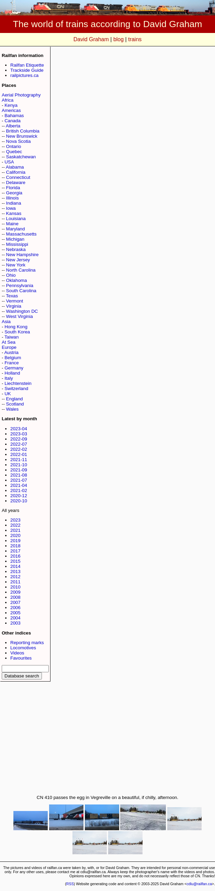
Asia (6, 321)
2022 (15, 525)
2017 (15, 550)
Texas (12, 295)
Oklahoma (16, 280)
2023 (15, 520)
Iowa (11, 208)
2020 (15, 535)
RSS (70, 884)
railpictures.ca (24, 75)
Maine (12, 223)
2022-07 (18, 444)
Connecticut (18, 177)
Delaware (15, 182)
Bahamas (14, 115)
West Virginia (19, 316)
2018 (15, 545)
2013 (15, 571)
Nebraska (16, 249)
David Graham (91, 39)
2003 (15, 623)
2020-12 (18, 495)
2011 (15, 581)
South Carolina (21, 290)
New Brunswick (21, 136)
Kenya (11, 105)
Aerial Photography (21, 95)
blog (118, 39)
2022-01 (18, 454)
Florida (13, 187)
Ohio (11, 275)
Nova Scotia (18, 141)
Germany (13, 367)
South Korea (17, 331)
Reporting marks (27, 642)
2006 (15, 607)
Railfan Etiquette (27, 65)
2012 (15, 576)
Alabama (15, 167)
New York (15, 264)
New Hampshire (22, 254)
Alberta (13, 125)
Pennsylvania (19, 285)
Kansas (13, 213)
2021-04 (18, 485)
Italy (8, 378)
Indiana (13, 203)
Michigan (15, 239)
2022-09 (18, 439)
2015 (15, 561)
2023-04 (18, 428)
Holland (12, 373)
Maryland (15, 228)
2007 (15, 602)
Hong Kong (15, 326)
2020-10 (18, 500)
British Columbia (22, 131)
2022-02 (18, 449)
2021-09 (18, 469)
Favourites (21, 658)
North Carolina (21, 270)
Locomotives (23, 647)
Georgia (14, 192)
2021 (15, 530)
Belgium (12, 357)
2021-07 (18, 480)
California (15, 172)
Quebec (14, 151)
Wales (12, 409)
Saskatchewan (21, 156)
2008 (15, 597)
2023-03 (18, 433)
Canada (12, 120)
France (11, 362)
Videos (17, 652)
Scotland (15, 404)
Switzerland (16, 388)
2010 (15, 587)
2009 (15, 592)
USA (9, 161)
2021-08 (18, 475)
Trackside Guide (27, 70)
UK (7, 393)
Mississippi (17, 244)
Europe (9, 347)
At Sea (8, 342)
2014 (15, 566)
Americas (11, 110)
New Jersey (18, 259)
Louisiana (16, 218)
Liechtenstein (18, 383)
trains (135, 39)
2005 (15, 612)
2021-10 (18, 464)
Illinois (12, 198)
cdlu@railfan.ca (199, 884)
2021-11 (18, 459)
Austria (11, 352)
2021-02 (18, 490)
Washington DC (22, 311)
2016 (15, 556)
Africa (7, 100)
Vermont (14, 301)
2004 (15, 617)
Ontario (13, 146)
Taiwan (11, 337)
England (14, 398)
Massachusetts (21, 234)
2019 (15, 540)
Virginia (13, 306)
